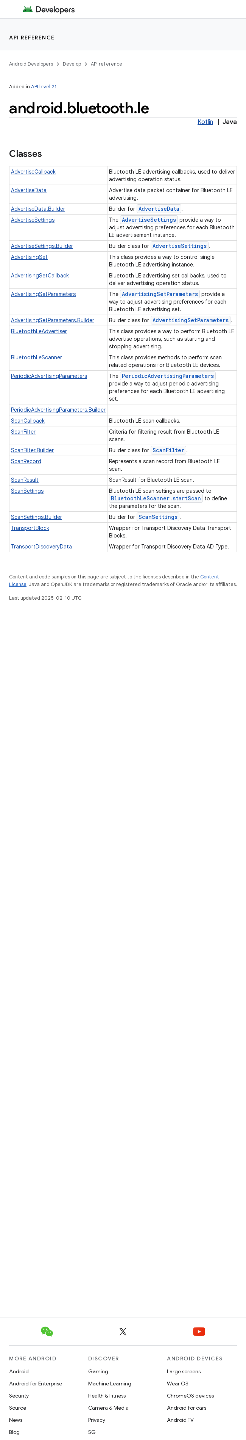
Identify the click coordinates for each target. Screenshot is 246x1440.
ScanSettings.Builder (36, 517)
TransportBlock (30, 528)
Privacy (96, 1419)
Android (19, 1371)
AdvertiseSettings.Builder (42, 246)
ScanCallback (28, 420)
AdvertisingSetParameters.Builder (52, 320)
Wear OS (177, 1383)
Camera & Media (108, 1407)
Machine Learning (109, 1383)
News (15, 1419)
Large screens (184, 1371)
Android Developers (31, 64)
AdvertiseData (29, 190)
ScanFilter (23, 431)
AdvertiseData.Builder (38, 208)
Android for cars (186, 1407)
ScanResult (25, 479)
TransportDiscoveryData (41, 546)
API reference (32, 37)
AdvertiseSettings (32, 219)
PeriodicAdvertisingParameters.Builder (58, 409)
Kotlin (205, 122)
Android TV (180, 1419)
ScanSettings (27, 490)
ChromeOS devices (190, 1395)
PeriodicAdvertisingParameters (49, 376)
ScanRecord (26, 461)
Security (19, 1395)
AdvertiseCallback (33, 171)
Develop (72, 64)
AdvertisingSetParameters (43, 294)
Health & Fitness (107, 1395)
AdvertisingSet (29, 257)
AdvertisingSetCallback (40, 275)
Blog (14, 1432)
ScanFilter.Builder (32, 450)
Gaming (98, 1371)
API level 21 (44, 86)
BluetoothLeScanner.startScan (156, 498)
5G (92, 1432)
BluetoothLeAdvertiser (39, 331)
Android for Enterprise (35, 1383)
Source (17, 1407)
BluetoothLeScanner (36, 357)
